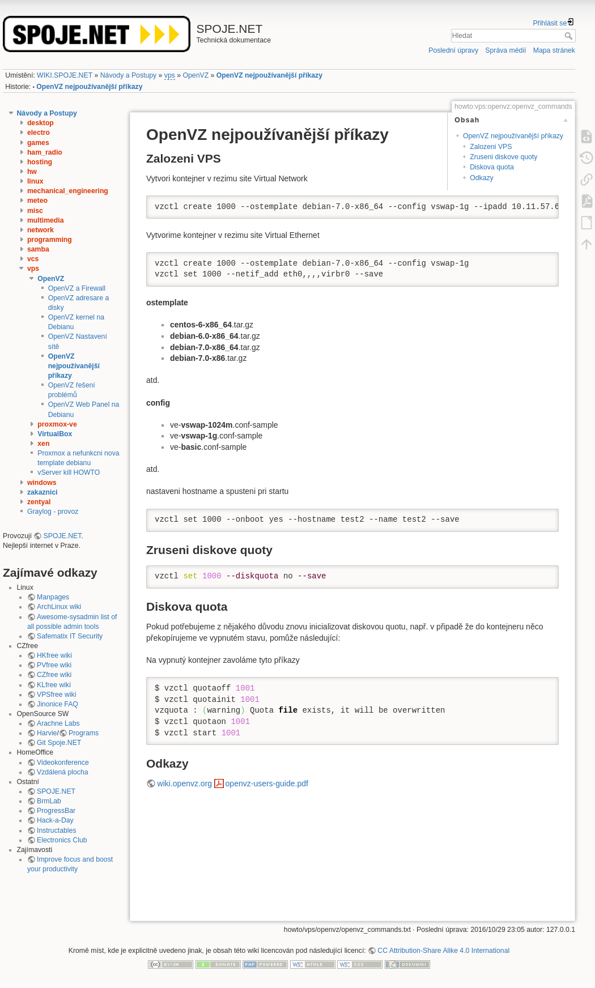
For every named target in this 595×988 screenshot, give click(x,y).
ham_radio (44, 152)
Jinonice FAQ (57, 704)
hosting (39, 162)
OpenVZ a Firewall (76, 288)
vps (169, 75)
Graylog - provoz (53, 512)
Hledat (569, 36)
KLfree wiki (54, 685)
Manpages (53, 597)
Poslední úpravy (453, 50)
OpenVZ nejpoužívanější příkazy (269, 75)
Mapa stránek (554, 50)
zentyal (39, 502)
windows (42, 483)
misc (35, 211)
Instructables (56, 830)
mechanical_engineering (67, 191)
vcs (33, 259)
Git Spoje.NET (59, 743)
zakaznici (42, 492)
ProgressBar (56, 811)
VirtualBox (54, 434)
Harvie (47, 733)
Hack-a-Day (55, 820)
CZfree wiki (54, 675)
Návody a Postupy (128, 75)
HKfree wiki (54, 655)
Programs (84, 733)
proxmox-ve (56, 424)
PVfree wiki (54, 665)
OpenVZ (196, 75)
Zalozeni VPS (491, 147)
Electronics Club (62, 840)
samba (38, 249)
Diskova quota (492, 167)
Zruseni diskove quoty (503, 157)
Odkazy (482, 178)
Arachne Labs (58, 723)
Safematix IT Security (70, 636)
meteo (37, 201)
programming (49, 240)
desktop (40, 123)
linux (35, 181)
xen (43, 444)
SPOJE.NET (63, 536)
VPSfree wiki (56, 695)
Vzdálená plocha (62, 772)
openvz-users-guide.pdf (267, 783)
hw (32, 172)
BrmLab (49, 801)
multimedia (45, 220)
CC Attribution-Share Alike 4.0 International (443, 951)
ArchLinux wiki (59, 607)
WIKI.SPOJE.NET (64, 75)
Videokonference (63, 762)
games (38, 143)
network (40, 230)
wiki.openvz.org (185, 783)
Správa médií (505, 50)
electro (38, 133)
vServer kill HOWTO (68, 472)
